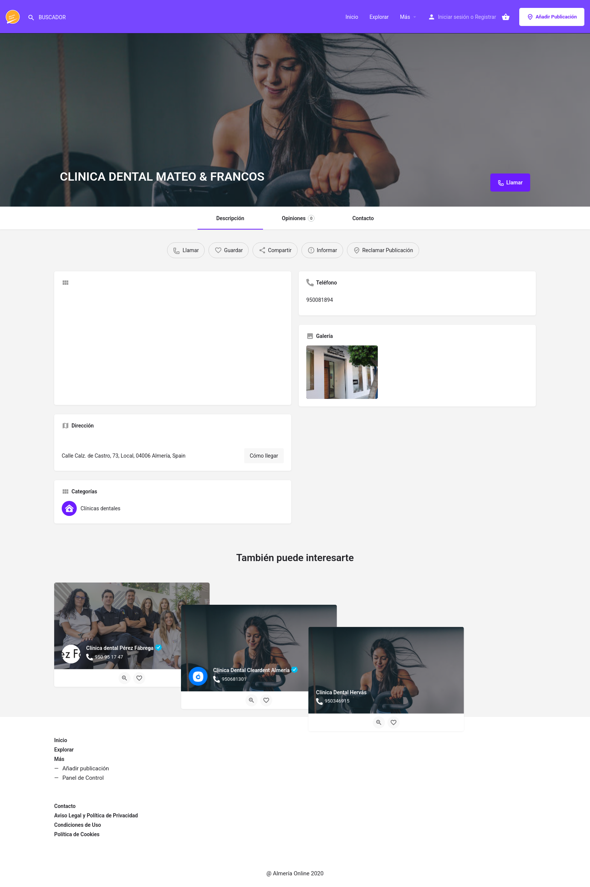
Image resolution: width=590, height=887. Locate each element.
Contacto (363, 218)
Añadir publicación (85, 768)
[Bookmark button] (139, 678)
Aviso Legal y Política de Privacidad (96, 815)
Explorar (379, 17)
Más (405, 17)
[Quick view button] (125, 678)
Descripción (230, 218)
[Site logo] (14, 16)
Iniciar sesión (453, 17)
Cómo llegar (264, 456)
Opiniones (298, 218)
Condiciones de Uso (77, 825)
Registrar (485, 17)
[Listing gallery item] (342, 372)
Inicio (351, 17)
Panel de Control (83, 777)
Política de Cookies (76, 834)
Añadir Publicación (552, 17)
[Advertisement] (173, 344)
